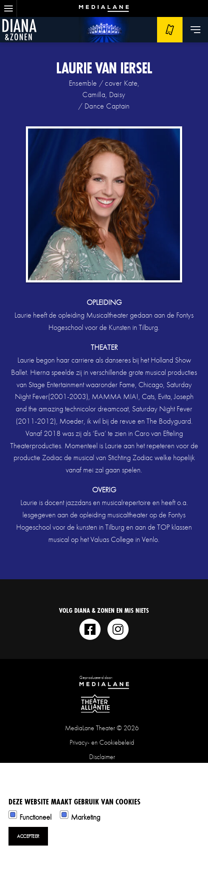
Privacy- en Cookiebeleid (102, 742)
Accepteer (28, 836)
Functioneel (35, 817)
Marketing (85, 817)
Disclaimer (102, 756)
